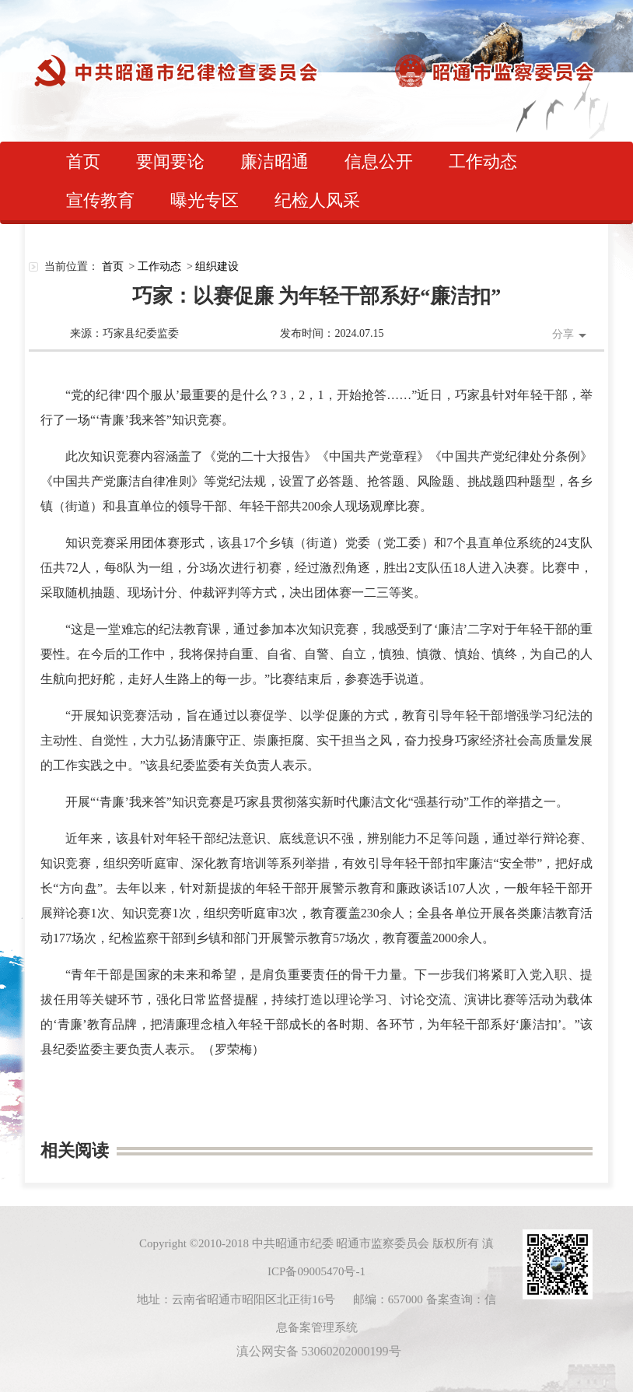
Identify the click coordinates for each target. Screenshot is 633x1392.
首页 (83, 161)
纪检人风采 (317, 200)
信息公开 (378, 161)
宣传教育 (100, 200)
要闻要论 (170, 161)
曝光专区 (204, 200)
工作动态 (483, 161)
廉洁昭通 (274, 161)
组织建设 (217, 266)
